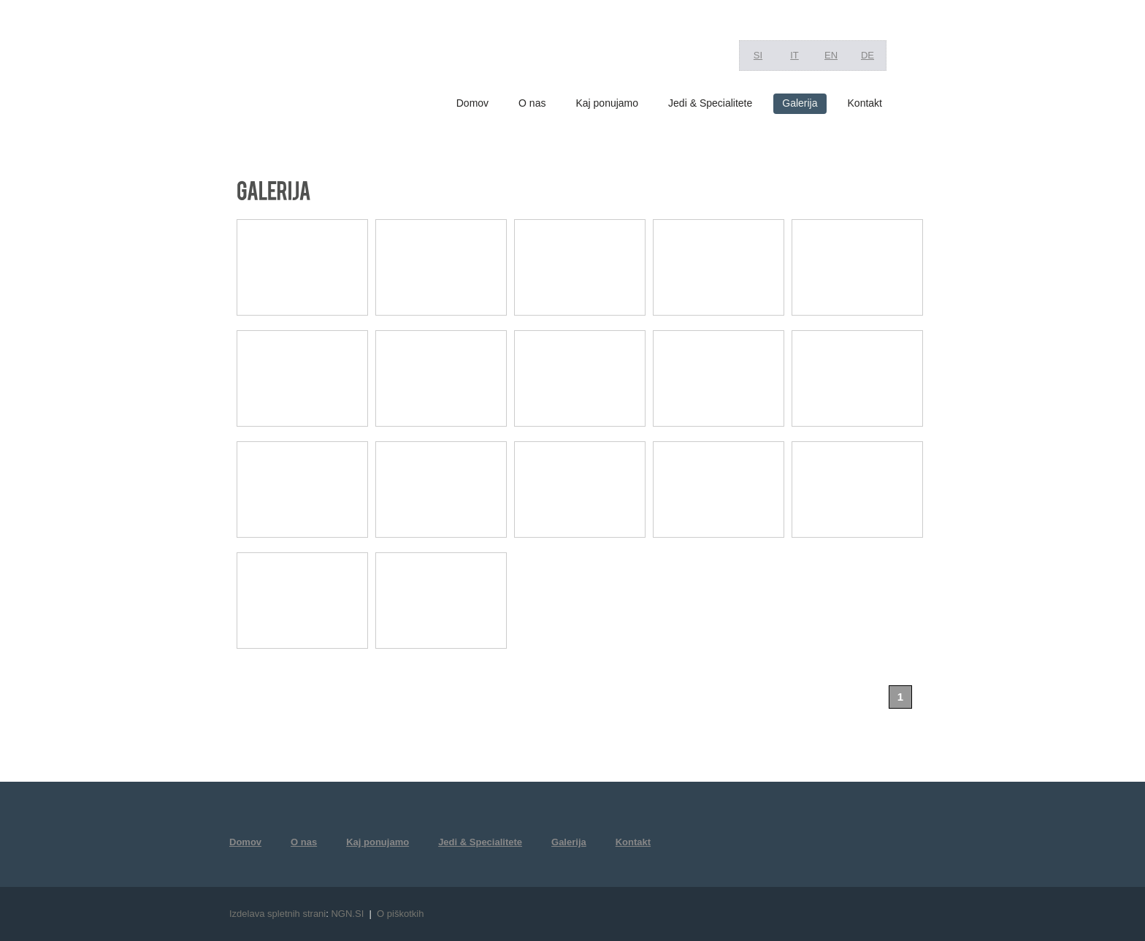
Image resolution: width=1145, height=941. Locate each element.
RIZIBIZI (305, 66)
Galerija (799, 103)
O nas (531, 103)
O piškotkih (400, 913)
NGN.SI (347, 913)
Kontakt (864, 103)
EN (831, 55)
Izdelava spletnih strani (277, 913)
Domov (472, 103)
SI (758, 55)
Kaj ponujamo (606, 103)
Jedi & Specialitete (710, 103)
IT (794, 55)
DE (867, 55)
